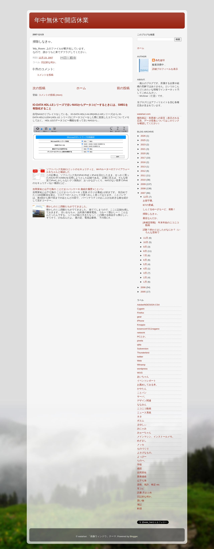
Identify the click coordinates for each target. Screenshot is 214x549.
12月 (146, 197)
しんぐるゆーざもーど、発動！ (159, 209)
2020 (143, 153)
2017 (143, 157)
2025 (143, 140)
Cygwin (140, 308)
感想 (139, 468)
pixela (140, 340)
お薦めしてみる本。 (147, 384)
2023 (143, 144)
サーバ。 (141, 396)
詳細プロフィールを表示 (165, 69)
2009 (143, 184)
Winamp (141, 364)
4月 (145, 268)
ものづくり (143, 448)
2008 (143, 188)
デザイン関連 (144, 400)
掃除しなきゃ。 (151, 214)
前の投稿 (123, 88)
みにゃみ (141, 428)
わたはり (160, 60)
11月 (146, 238)
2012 (143, 171)
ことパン (141, 392)
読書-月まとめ (144, 492)
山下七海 (141, 480)
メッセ (140, 444)
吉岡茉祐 (141, 472)
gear (139, 317)
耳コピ (140, 488)
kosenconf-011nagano (148, 329)
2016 (143, 162)
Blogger (134, 536)
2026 (143, 136)
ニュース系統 (144, 412)
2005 (143, 291)
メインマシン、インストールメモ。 (156, 436)
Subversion (142, 348)
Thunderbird (143, 352)
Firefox (140, 312)
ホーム (81, 88)
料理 (139, 508)
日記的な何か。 (49, 62)
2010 (143, 180)
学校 (139, 464)
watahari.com (143, 114)
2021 (143, 149)
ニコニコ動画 (144, 408)
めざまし (141, 440)
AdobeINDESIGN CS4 (148, 304)
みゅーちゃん (144, 432)
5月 (145, 264)
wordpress (142, 368)
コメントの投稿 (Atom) (50, 95)
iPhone (140, 321)
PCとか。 (142, 336)
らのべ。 (141, 460)
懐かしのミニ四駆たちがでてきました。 (67, 206)
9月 (145, 247)
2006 (143, 287)
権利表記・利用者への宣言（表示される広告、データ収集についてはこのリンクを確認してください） (158, 121)
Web (139, 360)
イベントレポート (146, 380)
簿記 (139, 504)
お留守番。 (148, 200)
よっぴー (141, 456)
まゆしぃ (141, 424)
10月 (146, 242)
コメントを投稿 (45, 75)
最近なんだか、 (151, 218)
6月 (145, 260)
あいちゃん (143, 376)
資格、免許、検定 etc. (148, 484)
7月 (145, 255)
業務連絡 (141, 476)
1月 (145, 282)
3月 (145, 273)
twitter (140, 356)
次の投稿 (39, 88)
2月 (145, 277)
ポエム (140, 420)
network (141, 332)
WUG (140, 372)
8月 (145, 251)
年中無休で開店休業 (61, 20)
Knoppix (141, 325)
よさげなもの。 (145, 452)
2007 (143, 193)
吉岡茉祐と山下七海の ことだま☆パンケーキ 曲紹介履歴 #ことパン (68, 189)
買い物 (140, 500)
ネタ (139, 416)
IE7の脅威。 (149, 205)
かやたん (141, 388)
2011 (143, 175)
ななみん (141, 404)
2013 (143, 166)
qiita (139, 344)
